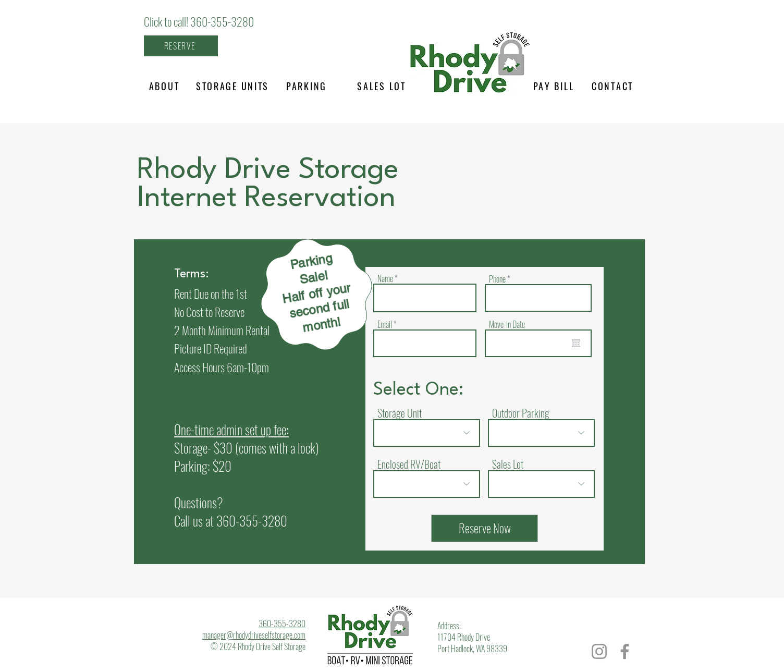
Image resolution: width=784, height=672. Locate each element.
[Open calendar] (576, 343)
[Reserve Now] (484, 528)
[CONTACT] (612, 86)
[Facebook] (625, 651)
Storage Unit (399, 413)
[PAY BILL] (554, 86)
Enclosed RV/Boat (408, 464)
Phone (497, 279)
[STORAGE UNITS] (232, 86)
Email (384, 324)
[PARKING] (307, 86)
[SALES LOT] (382, 86)
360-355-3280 (251, 520)
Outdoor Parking (520, 413)
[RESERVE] (181, 45)
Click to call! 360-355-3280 (199, 21)
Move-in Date (507, 324)
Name (385, 278)
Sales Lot (507, 464)
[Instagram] (599, 651)
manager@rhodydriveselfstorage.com (253, 635)
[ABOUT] (164, 86)
